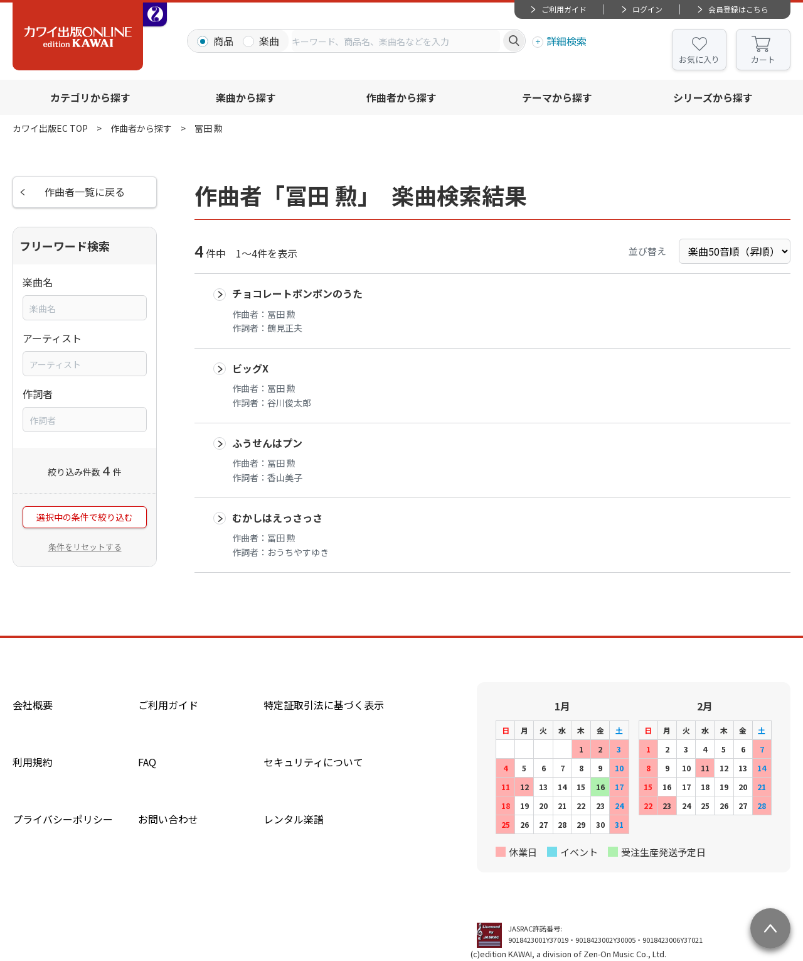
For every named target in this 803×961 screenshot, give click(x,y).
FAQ (147, 761)
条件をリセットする (85, 547)
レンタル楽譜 (293, 819)
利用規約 (33, 761)
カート (763, 59)
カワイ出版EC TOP (50, 128)
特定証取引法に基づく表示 (323, 704)
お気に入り (699, 59)
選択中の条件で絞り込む (84, 517)
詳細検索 (566, 40)
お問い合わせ (168, 819)
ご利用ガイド (564, 9)
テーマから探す (557, 97)
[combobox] (396, 41)
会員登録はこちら (738, 9)
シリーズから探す (713, 97)
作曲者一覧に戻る (85, 192)
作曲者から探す (401, 97)
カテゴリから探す (90, 97)
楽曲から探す (246, 97)
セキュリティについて (313, 761)
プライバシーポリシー (63, 819)
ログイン (647, 9)
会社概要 (33, 704)
